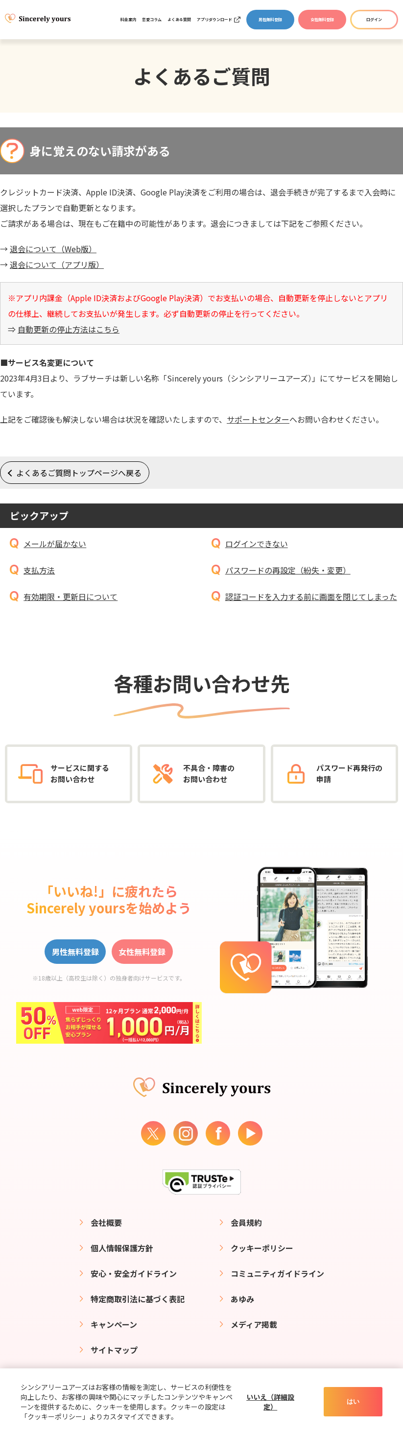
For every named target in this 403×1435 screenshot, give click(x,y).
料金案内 (128, 19)
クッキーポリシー (262, 1248)
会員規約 (246, 1222)
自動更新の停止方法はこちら (68, 329)
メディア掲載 (254, 1324)
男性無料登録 (270, 19)
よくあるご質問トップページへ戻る (79, 472)
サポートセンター (258, 419)
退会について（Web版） (53, 249)
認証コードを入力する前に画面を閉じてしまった (311, 596)
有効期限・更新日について (71, 596)
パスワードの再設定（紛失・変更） (288, 570)
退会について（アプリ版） (57, 264)
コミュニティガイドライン (277, 1273)
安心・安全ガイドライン (134, 1273)
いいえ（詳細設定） (270, 1401)
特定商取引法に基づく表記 (138, 1299)
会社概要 (106, 1222)
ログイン (374, 19)
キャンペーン (114, 1324)
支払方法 (39, 570)
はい (353, 1401)
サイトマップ (114, 1350)
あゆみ (242, 1299)
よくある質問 (179, 19)
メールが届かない (55, 544)
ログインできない (256, 544)
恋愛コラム (152, 19)
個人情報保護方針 (122, 1248)
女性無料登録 (322, 19)
